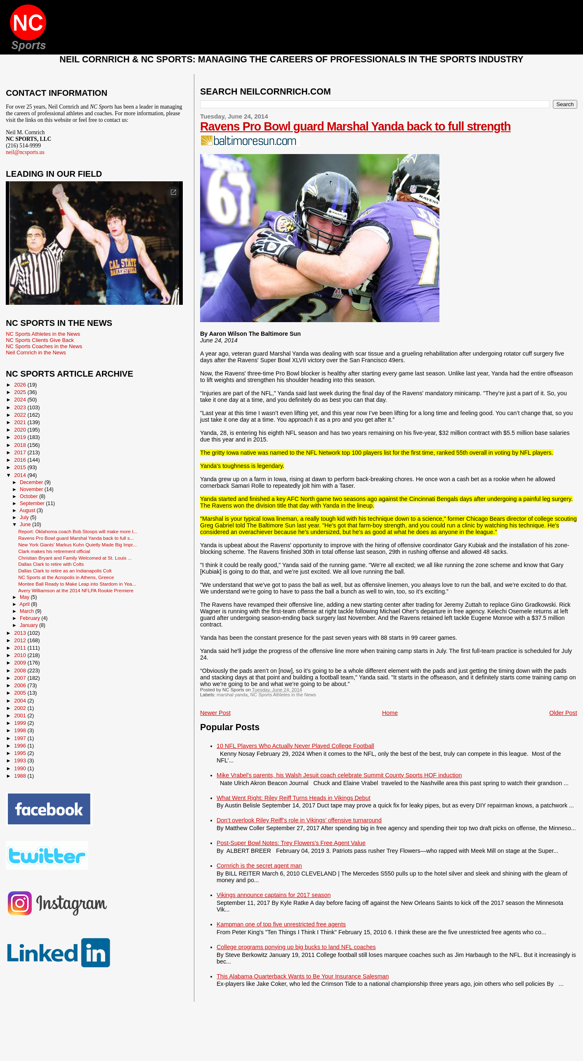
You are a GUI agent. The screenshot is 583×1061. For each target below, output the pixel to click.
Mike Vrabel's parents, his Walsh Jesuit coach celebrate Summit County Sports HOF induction (339, 775)
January (29, 625)
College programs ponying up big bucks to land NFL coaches (296, 947)
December (32, 482)
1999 (20, 723)
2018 (20, 445)
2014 (20, 475)
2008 (20, 670)
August (28, 510)
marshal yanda (232, 694)
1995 (20, 753)
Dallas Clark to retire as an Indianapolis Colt (64, 570)
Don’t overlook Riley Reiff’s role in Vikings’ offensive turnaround (299, 820)
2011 (20, 648)
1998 (20, 730)
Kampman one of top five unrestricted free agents (281, 924)
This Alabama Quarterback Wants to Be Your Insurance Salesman (303, 976)
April (25, 604)
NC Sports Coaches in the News (44, 346)
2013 (20, 633)
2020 (20, 430)
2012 (20, 640)
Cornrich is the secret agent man (259, 865)
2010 (20, 655)
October (29, 496)
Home (390, 713)
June (26, 524)
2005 (20, 693)
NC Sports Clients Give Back (40, 340)
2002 (20, 708)
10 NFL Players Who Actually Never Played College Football (295, 746)
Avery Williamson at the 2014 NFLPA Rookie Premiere (75, 590)
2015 (20, 467)
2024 (20, 399)
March (27, 611)
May (25, 597)
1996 (20, 746)
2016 (20, 460)
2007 (20, 678)
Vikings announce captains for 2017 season (273, 895)
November (32, 489)
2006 (20, 685)
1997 (20, 738)
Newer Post (215, 713)
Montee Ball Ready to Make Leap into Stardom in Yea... (77, 583)
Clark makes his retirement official (54, 551)
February (30, 618)
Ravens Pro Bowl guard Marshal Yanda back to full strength (355, 126)
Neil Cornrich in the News (36, 352)
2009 (20, 663)
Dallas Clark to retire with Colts (51, 564)
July (25, 517)
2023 (20, 407)
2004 (20, 701)
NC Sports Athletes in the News (283, 694)
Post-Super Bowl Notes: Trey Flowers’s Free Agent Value (291, 843)
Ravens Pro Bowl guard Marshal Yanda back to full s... (76, 538)
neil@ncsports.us (25, 152)
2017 (20, 452)
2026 (20, 385)
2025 (20, 392)
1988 (20, 776)
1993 (20, 760)
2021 (20, 422)
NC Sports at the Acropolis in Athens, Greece (66, 577)
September (33, 503)
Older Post (563, 713)
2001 (20, 715)
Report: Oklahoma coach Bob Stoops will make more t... (77, 531)
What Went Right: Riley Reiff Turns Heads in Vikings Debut (294, 798)
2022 (20, 415)
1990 (20, 768)
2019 (20, 437)
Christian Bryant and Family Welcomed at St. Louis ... (75, 557)
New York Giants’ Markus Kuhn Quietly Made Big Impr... (77, 544)
